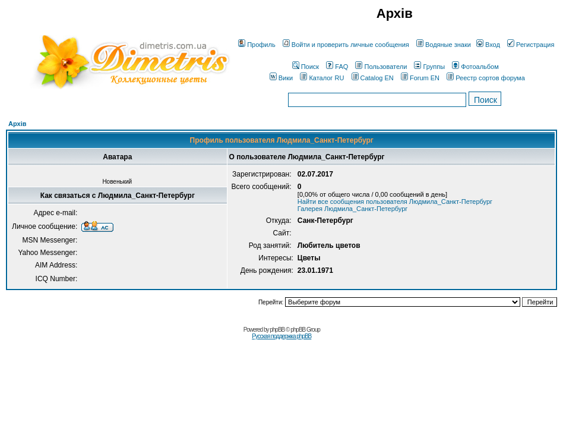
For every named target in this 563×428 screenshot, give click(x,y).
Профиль (257, 44)
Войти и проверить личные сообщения (346, 44)
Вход (488, 44)
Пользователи (381, 66)
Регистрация (530, 44)
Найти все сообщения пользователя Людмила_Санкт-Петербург (395, 201)
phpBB (277, 329)
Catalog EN (373, 77)
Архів (17, 123)
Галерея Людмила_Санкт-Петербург (353, 208)
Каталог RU (322, 77)
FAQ (337, 66)
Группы (429, 66)
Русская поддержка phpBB (281, 336)
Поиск (305, 66)
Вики (281, 77)
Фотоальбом (475, 66)
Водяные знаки (443, 44)
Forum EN (420, 77)
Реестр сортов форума (486, 77)
